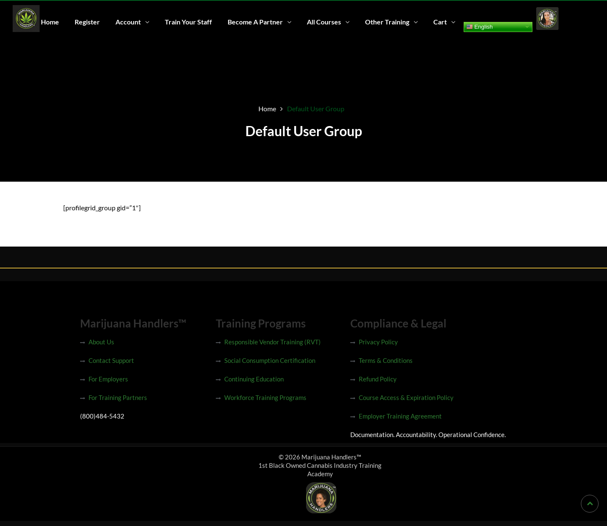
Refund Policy (378, 379)
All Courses (324, 22)
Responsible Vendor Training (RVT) (272, 342)
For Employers (108, 379)
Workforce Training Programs (265, 397)
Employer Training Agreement (400, 416)
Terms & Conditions (386, 360)
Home (50, 22)
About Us (101, 342)
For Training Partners (118, 397)
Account (128, 22)
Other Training (387, 22)
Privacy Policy (378, 342)
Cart (440, 22)
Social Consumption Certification (269, 360)
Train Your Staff (188, 22)
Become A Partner (255, 22)
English (479, 26)
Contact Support (111, 360)
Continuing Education (254, 379)
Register (87, 22)
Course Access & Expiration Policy (406, 397)
